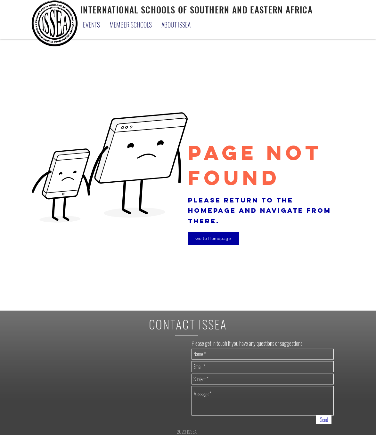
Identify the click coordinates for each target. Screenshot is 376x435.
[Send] (323, 419)
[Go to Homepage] (213, 238)
